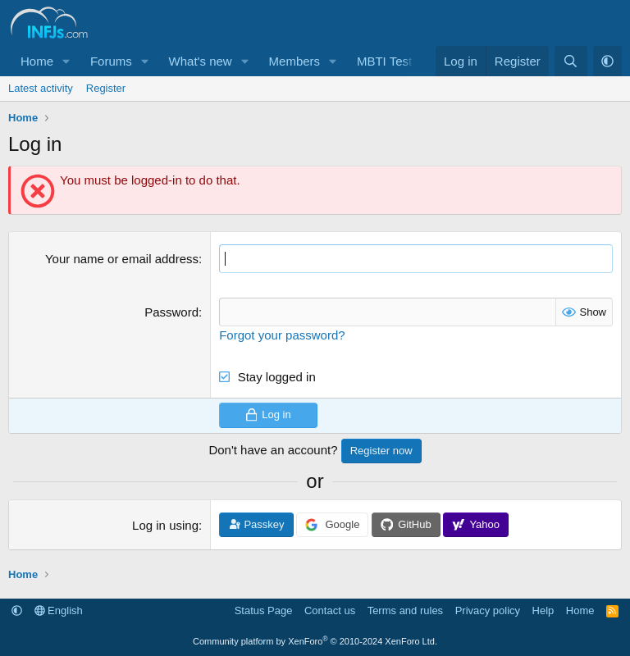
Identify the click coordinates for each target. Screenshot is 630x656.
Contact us (329, 610)
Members (295, 61)
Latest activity (40, 88)
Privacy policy (487, 610)
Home (37, 61)
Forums (111, 61)
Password (171, 312)
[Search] (571, 61)
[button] (66, 61)
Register (106, 88)
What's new (200, 61)
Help (543, 610)
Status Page (264, 610)
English (58, 610)
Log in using (165, 525)
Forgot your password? (282, 335)
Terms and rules (405, 610)
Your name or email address (122, 259)
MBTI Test (384, 61)
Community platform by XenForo (315, 641)
